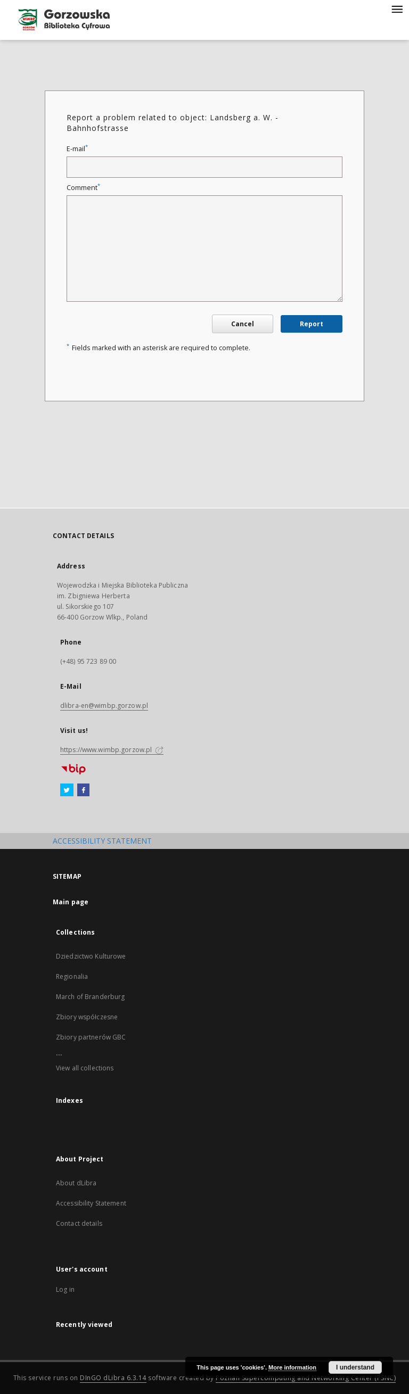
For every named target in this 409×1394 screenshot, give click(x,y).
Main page (70, 901)
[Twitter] (66, 790)
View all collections (84, 1068)
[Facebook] (83, 790)
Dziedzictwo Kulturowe (91, 956)
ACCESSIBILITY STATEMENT (102, 841)
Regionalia (72, 976)
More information (292, 1367)
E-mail (77, 148)
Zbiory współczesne (87, 1016)
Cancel (242, 323)
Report (311, 323)
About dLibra (76, 1182)
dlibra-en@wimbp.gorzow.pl (104, 705)
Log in (65, 1289)
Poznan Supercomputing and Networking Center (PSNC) (306, 1377)
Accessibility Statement (91, 1203)
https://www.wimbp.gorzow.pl (111, 749)
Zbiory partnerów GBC (91, 1037)
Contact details (79, 1223)
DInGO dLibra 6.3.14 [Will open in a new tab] (113, 1377)
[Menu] (396, 8)
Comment (83, 187)
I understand (355, 1367)
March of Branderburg (90, 996)
